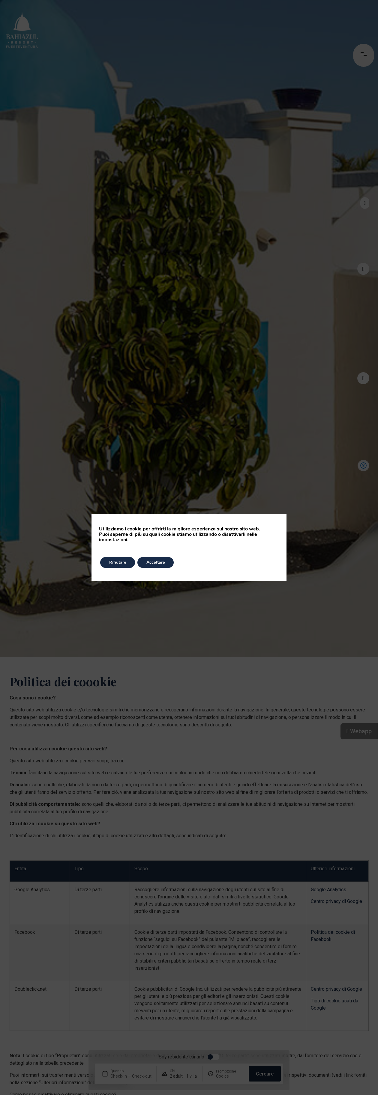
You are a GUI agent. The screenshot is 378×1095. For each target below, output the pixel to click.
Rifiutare (117, 562)
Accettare (155, 562)
